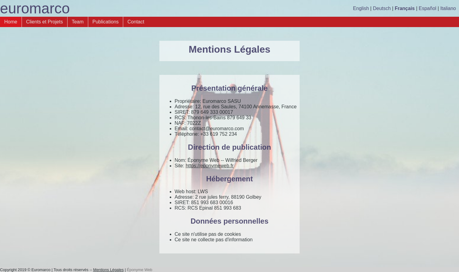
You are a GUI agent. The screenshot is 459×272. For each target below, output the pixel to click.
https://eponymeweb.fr (209, 165)
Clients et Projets (44, 21)
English (361, 8)
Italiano (448, 8)
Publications (105, 21)
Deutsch (382, 8)
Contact (135, 21)
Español (427, 8)
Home (10, 21)
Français (405, 8)
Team (78, 21)
